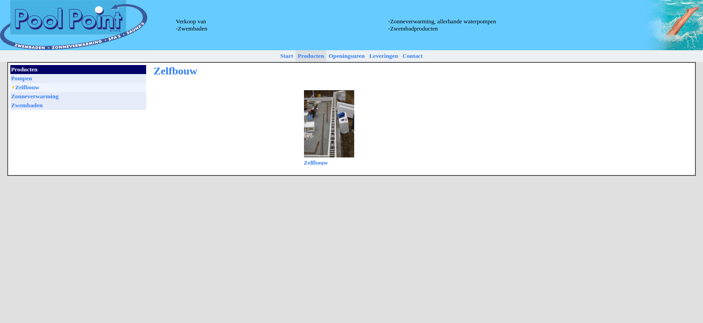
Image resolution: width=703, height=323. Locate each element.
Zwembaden (27, 105)
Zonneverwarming (35, 96)
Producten (311, 55)
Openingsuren (347, 55)
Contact (413, 55)
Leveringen (383, 55)
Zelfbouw (316, 162)
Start (286, 55)
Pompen (21, 78)
